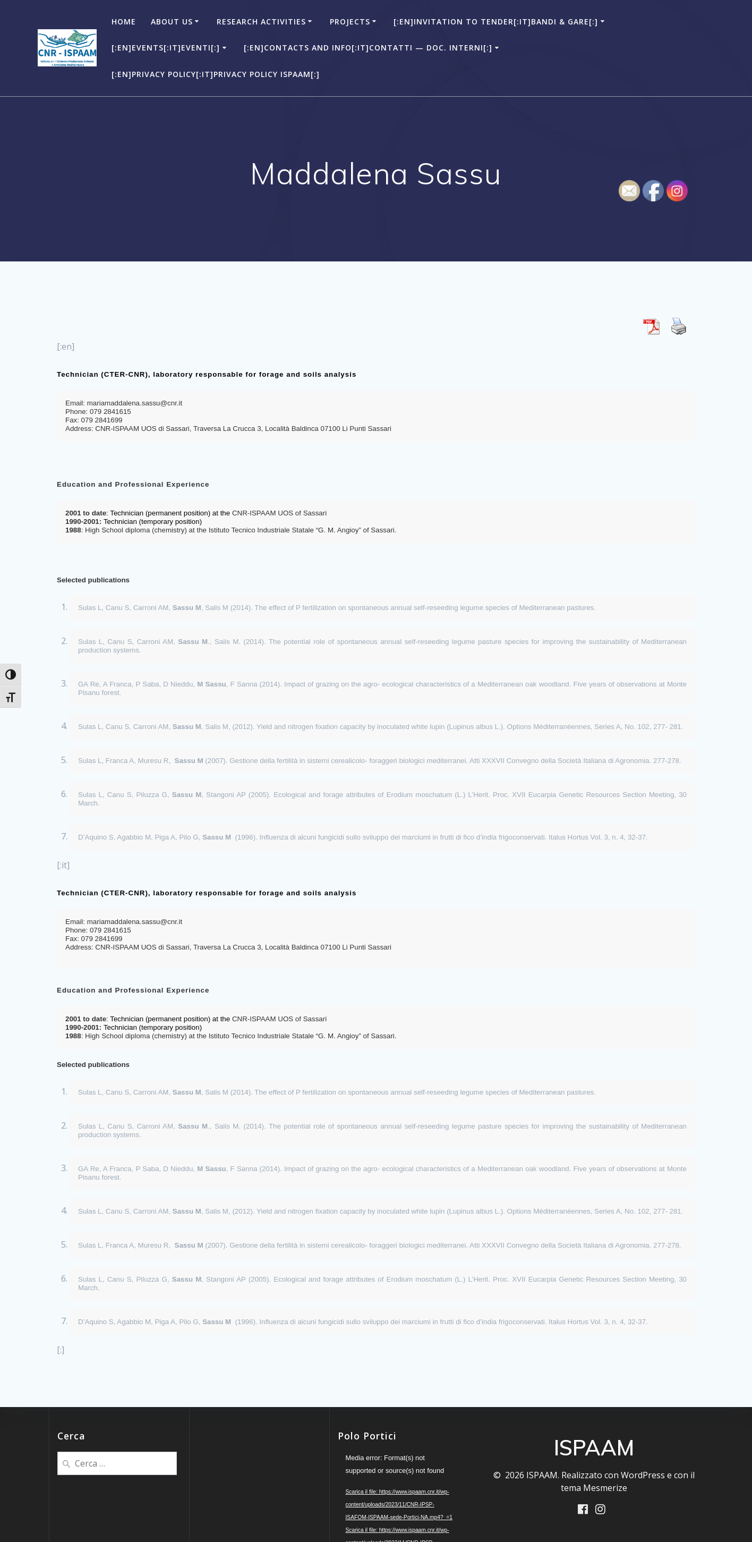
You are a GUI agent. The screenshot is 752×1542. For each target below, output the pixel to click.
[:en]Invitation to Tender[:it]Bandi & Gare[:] (496, 21)
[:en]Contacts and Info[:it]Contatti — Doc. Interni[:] (368, 48)
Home (124, 21)
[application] (400, 1486)
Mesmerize (605, 1488)
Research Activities (261, 21)
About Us (172, 21)
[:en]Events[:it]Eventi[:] (166, 48)
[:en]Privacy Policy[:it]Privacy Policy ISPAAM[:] (216, 74)
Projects (350, 21)
